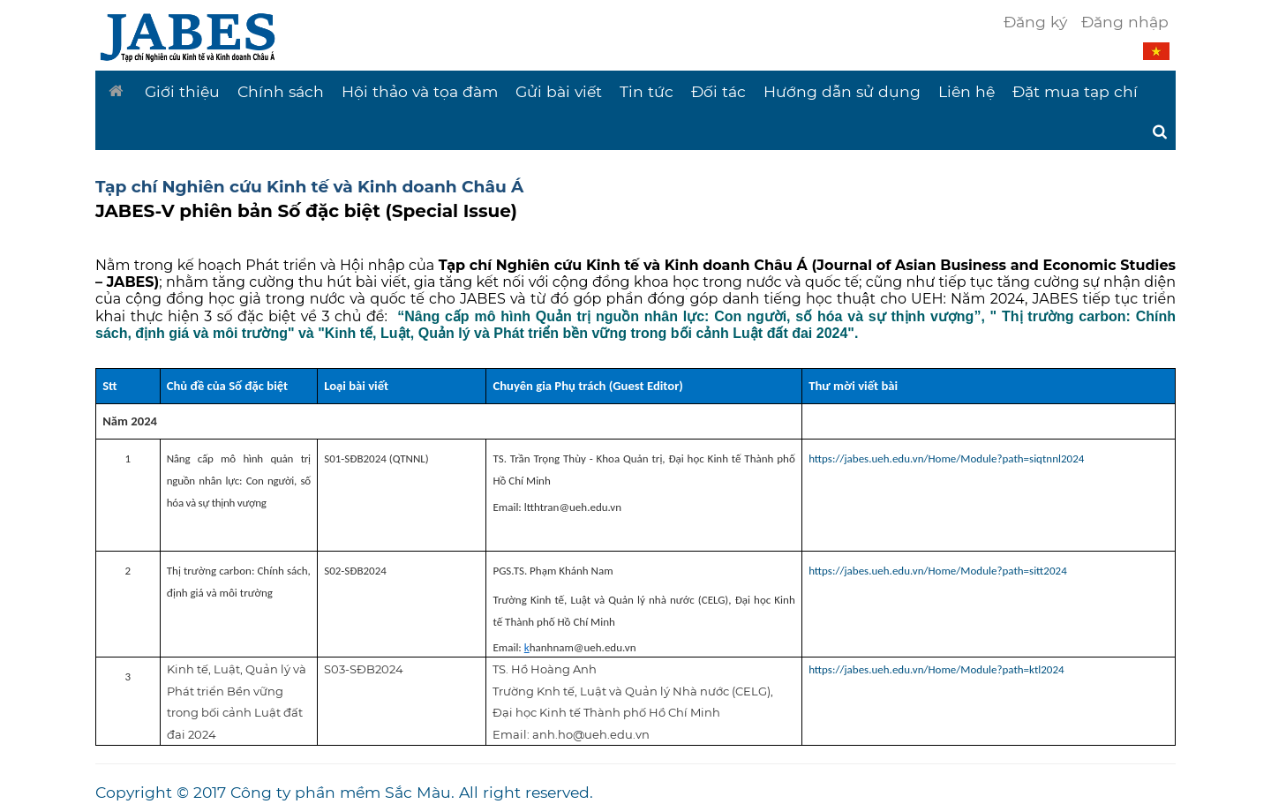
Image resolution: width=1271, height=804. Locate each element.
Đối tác (718, 91)
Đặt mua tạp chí (1075, 91)
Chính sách (280, 91)
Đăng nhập (1125, 21)
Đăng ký (1035, 21)
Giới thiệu (182, 91)
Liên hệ (966, 91)
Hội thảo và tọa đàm (420, 91)
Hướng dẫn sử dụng (842, 91)
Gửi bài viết (558, 91)
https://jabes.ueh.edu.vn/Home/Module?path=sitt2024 (937, 570)
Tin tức (646, 91)
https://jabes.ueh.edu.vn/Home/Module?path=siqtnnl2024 (946, 458)
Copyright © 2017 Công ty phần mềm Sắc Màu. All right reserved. (344, 792)
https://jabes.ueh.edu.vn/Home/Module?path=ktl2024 (936, 669)
